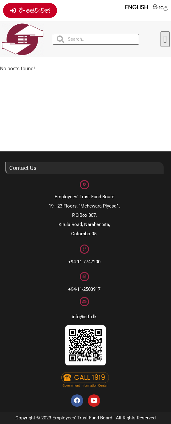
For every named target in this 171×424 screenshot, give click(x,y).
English (136, 7)
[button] (165, 39)
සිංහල (160, 7)
